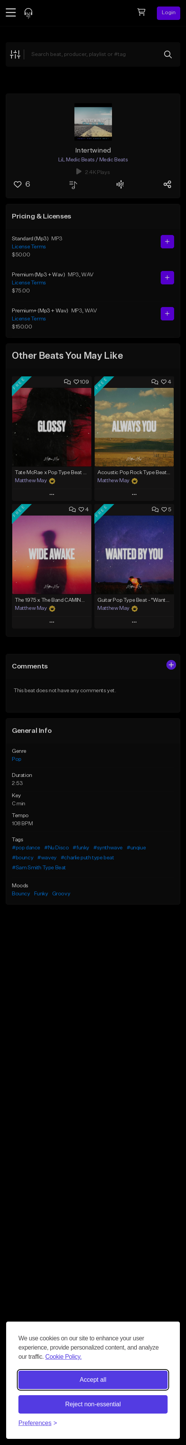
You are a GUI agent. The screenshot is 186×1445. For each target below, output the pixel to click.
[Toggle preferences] (37, 1423)
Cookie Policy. (63, 1356)
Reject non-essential (93, 1404)
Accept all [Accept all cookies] (93, 1379)
